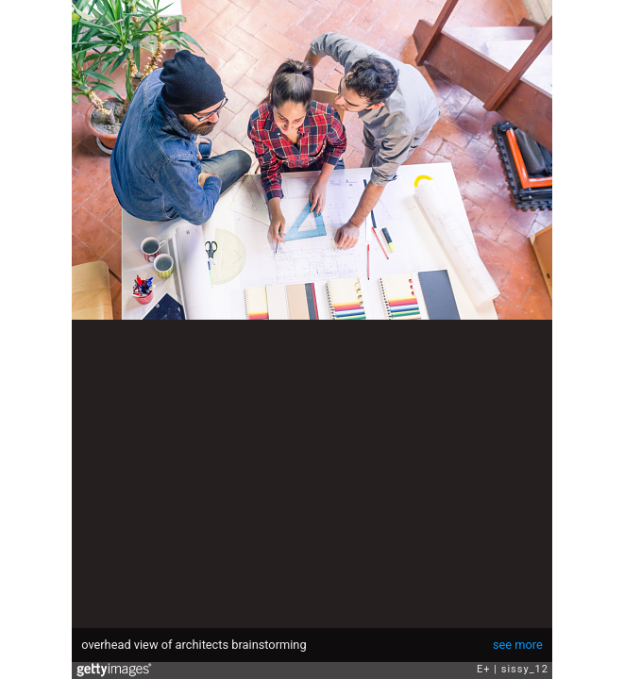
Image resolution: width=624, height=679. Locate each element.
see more (518, 645)
